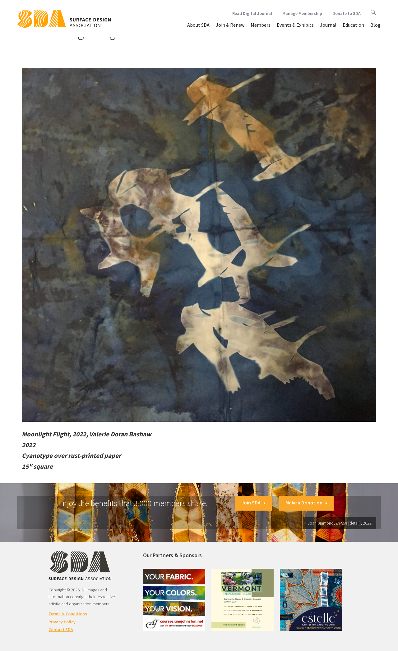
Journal (328, 25)
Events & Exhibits (295, 25)
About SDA (198, 25)
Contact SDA (61, 629)
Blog (375, 25)
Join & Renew (230, 25)
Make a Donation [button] (306, 502)
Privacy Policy (62, 622)
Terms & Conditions (68, 614)
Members (261, 25)
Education (353, 25)
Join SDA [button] (253, 502)
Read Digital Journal (252, 13)
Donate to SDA (346, 13)
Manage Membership (302, 13)
